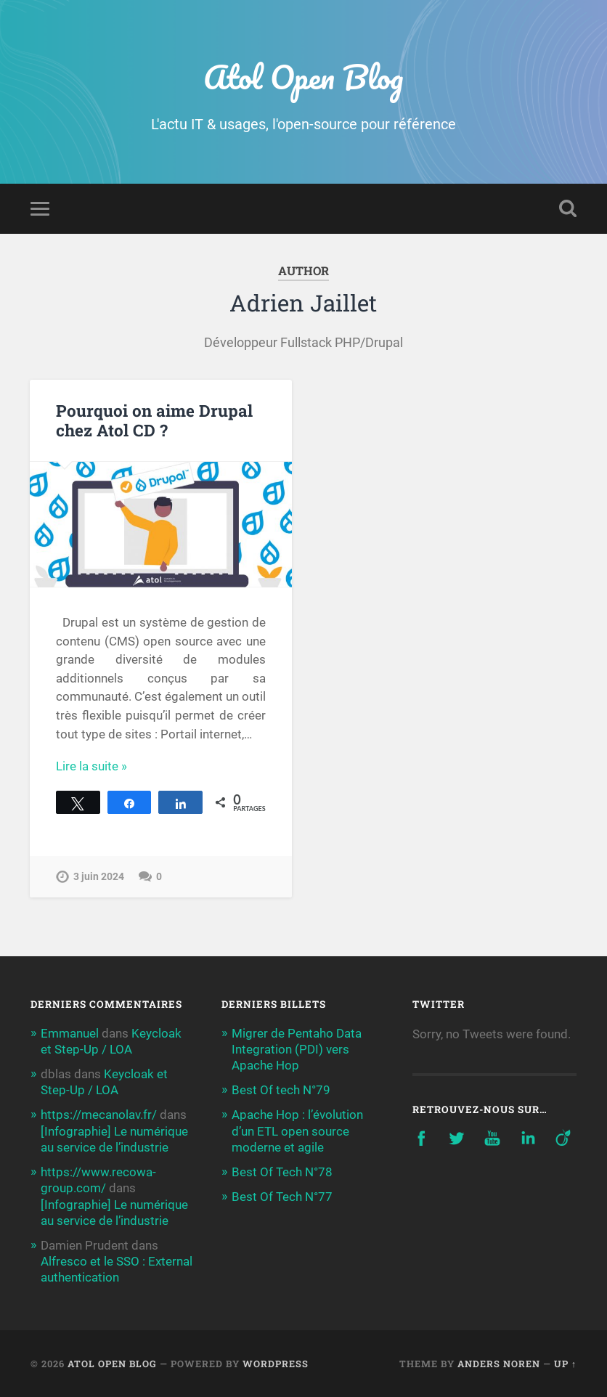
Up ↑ (565, 1363)
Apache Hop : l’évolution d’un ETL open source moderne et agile (297, 1130)
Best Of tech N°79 (281, 1090)
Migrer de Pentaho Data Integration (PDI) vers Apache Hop (297, 1049)
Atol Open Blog (303, 76)
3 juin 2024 (98, 877)
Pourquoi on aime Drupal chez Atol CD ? (154, 420)
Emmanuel (70, 1033)
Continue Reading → (111, 766)
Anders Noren (498, 1363)
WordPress (276, 1363)
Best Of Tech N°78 (282, 1172)
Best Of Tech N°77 (282, 1196)
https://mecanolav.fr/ (99, 1114)
